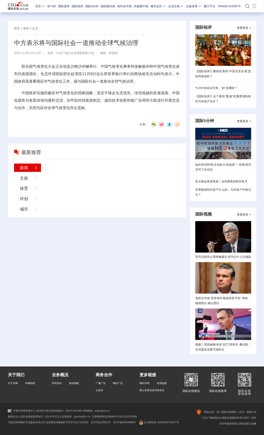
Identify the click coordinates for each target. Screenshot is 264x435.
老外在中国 (124, 6)
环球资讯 (57, 383)
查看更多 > (244, 27)
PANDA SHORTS (229, 6)
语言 (40, 6)
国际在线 (18, 6)
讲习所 (51, 6)
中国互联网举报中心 (21, 410)
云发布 (99, 390)
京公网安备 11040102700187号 (158, 422)
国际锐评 (77, 6)
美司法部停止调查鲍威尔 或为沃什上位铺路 (223, 256)
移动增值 (74, 383)
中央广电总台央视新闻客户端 (75, 53)
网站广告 (118, 383)
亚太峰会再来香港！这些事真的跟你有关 (221, 181)
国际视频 (203, 214)
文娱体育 (194, 6)
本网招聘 (30, 383)
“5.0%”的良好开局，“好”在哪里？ (216, 88)
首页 (17, 28)
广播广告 (101, 383)
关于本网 (13, 383)
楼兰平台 (209, 6)
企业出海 (176, 6)
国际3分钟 (92, 6)
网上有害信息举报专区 (152, 390)
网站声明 (144, 383)
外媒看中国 (141, 6)
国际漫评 (64, 6)
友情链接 (162, 383)
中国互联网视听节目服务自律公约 (26, 422)
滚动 (26, 28)
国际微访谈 (108, 6)
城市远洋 (158, 6)
